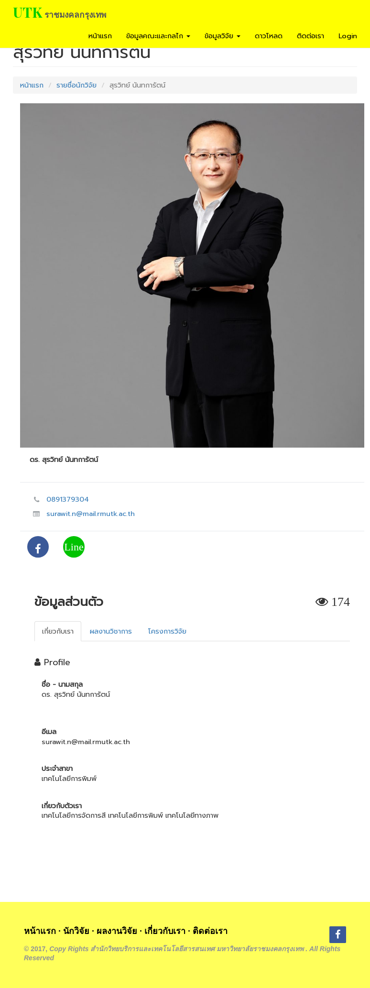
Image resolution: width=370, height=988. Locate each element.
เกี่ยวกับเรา (164, 931)
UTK (27, 12)
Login (347, 36)
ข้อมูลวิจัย (222, 36)
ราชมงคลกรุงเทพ (75, 14)
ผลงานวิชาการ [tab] (111, 631)
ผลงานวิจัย (117, 931)
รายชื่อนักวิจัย (76, 85)
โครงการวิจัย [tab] (167, 631)
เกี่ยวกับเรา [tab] (58, 631)
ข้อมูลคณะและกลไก (158, 36)
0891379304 (67, 499)
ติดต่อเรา (310, 36)
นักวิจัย (76, 931)
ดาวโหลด (269, 36)
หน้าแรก (100, 36)
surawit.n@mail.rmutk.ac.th (90, 513)
